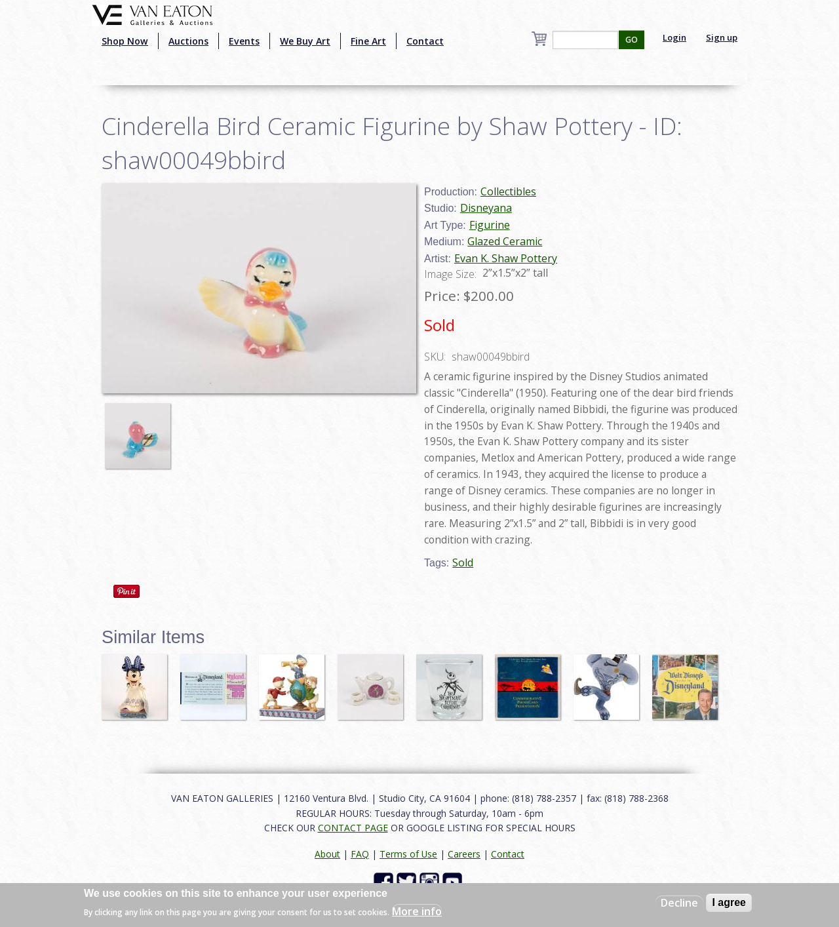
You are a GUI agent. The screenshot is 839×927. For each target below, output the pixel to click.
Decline (679, 903)
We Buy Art (305, 41)
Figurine (489, 225)
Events (244, 41)
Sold (462, 562)
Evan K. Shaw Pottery (505, 258)
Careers (464, 854)
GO (631, 39)
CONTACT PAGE (353, 827)
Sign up (721, 37)
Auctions (188, 41)
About (327, 854)
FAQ (360, 854)
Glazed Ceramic (504, 241)
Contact (425, 41)
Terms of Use (408, 854)
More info (417, 911)
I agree (729, 902)
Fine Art (368, 41)
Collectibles (508, 191)
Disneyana (486, 208)
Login (674, 37)
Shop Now (125, 41)
